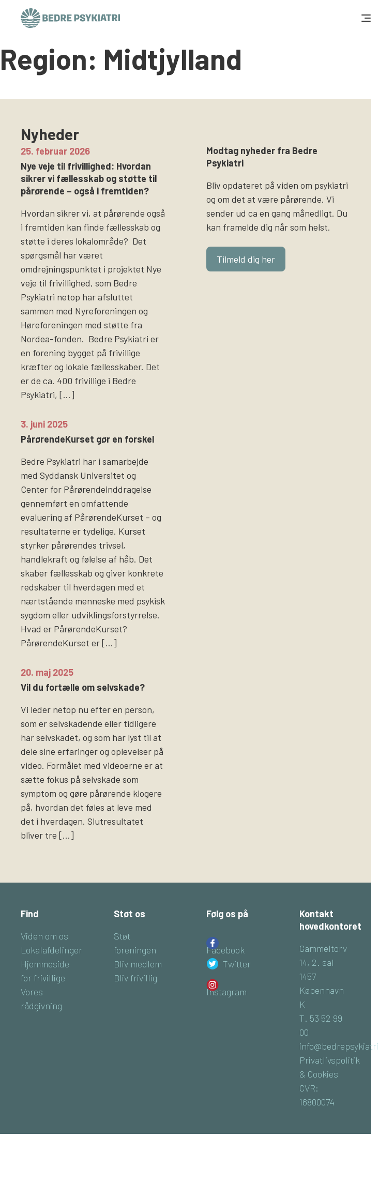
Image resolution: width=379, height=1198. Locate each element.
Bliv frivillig (135, 977)
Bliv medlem (138, 963)
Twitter (237, 963)
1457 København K (321, 990)
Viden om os (44, 936)
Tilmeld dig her (246, 259)
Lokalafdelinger (51, 950)
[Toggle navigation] (365, 18)
